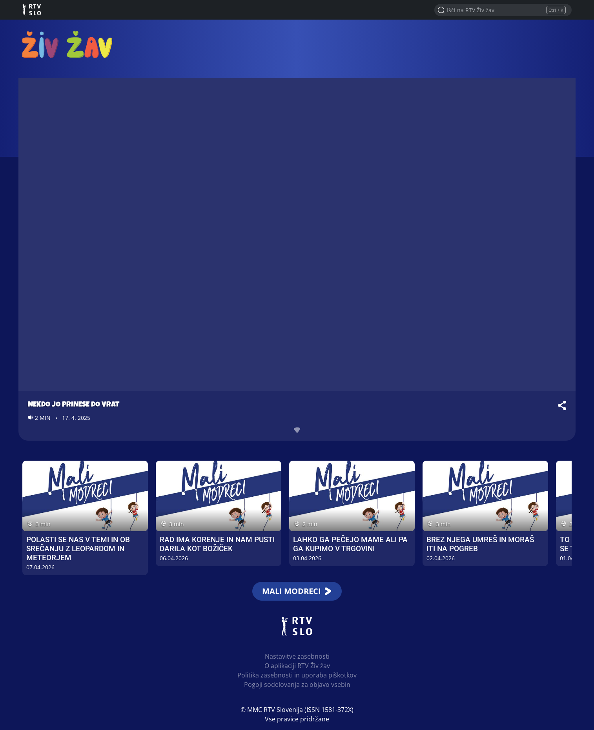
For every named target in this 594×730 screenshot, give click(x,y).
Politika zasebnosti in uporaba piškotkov (297, 675)
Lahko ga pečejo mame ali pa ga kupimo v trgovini (350, 544)
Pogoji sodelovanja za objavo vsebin (297, 684)
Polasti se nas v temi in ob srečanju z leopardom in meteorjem (78, 548)
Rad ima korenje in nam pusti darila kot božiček (217, 544)
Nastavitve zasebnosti (297, 656)
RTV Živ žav (67, 44)
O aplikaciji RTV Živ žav (297, 665)
